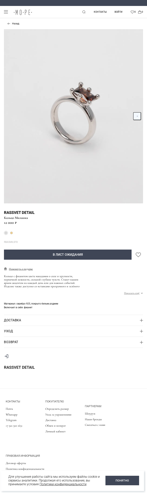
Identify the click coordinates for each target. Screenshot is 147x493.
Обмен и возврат (55, 425)
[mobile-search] (84, 12)
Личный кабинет (55, 431)
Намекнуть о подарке (18, 269)
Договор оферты (16, 463)
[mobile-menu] (6, 11)
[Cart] (140, 12)
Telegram (11, 420)
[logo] (23, 15)
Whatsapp (11, 414)
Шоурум (90, 413)
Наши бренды (93, 419)
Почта (9, 409)
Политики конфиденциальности (63, 484)
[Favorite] (133, 12)
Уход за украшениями (58, 414)
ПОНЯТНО (122, 480)
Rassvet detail (19, 212)
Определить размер (57, 409)
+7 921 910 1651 (14, 425)
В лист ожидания (68, 255)
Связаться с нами (95, 425)
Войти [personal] (118, 12)
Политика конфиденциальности (25, 469)
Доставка (50, 420)
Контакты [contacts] (100, 12)
